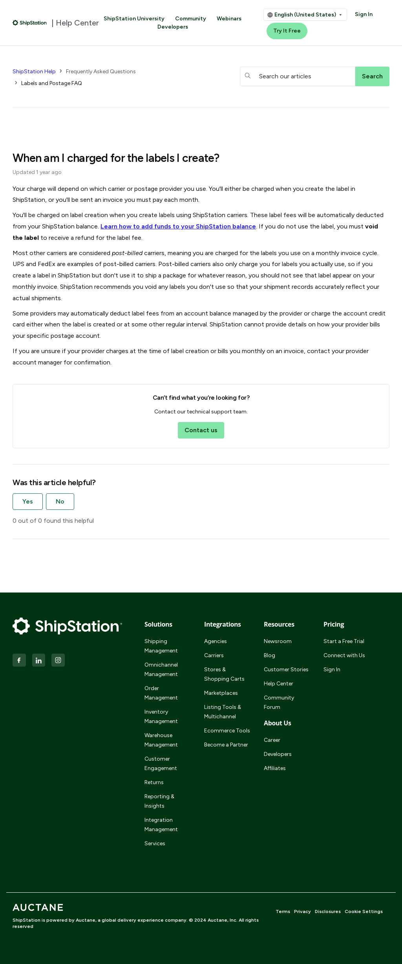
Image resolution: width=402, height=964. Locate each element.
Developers (172, 27)
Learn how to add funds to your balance (178, 226)
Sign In (364, 14)
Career (272, 740)
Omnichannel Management (161, 669)
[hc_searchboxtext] (297, 76)
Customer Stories (286, 669)
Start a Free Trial (343, 641)
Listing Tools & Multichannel (222, 712)
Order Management (161, 693)
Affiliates (275, 768)
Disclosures (328, 911)
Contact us (201, 430)
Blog (269, 655)
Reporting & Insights (159, 801)
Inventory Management (161, 717)
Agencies (215, 641)
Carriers (214, 655)
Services (154, 843)
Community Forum (279, 702)
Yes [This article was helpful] (27, 501)
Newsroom (278, 641)
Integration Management (161, 825)
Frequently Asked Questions (101, 71)
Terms (283, 911)
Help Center (278, 683)
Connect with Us (344, 655)
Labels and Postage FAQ (51, 83)
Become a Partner (226, 744)
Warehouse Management (161, 740)
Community (190, 18)
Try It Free (287, 30)
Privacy (302, 911)
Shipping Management (161, 646)
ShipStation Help (34, 71)
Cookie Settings (364, 911)
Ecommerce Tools (227, 730)
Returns (154, 782)
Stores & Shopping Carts (224, 674)
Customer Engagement (160, 764)
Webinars (229, 18)
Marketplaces (221, 693)
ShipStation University (134, 18)
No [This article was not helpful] (60, 501)
